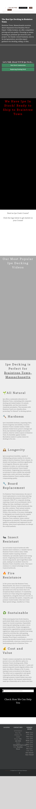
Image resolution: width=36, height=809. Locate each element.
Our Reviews (23, 7)
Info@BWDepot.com (19, 745)
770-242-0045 (13, 7)
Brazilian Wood (7, 770)
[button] (18, 691)
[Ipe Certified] (18, 226)
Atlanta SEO (29, 770)
